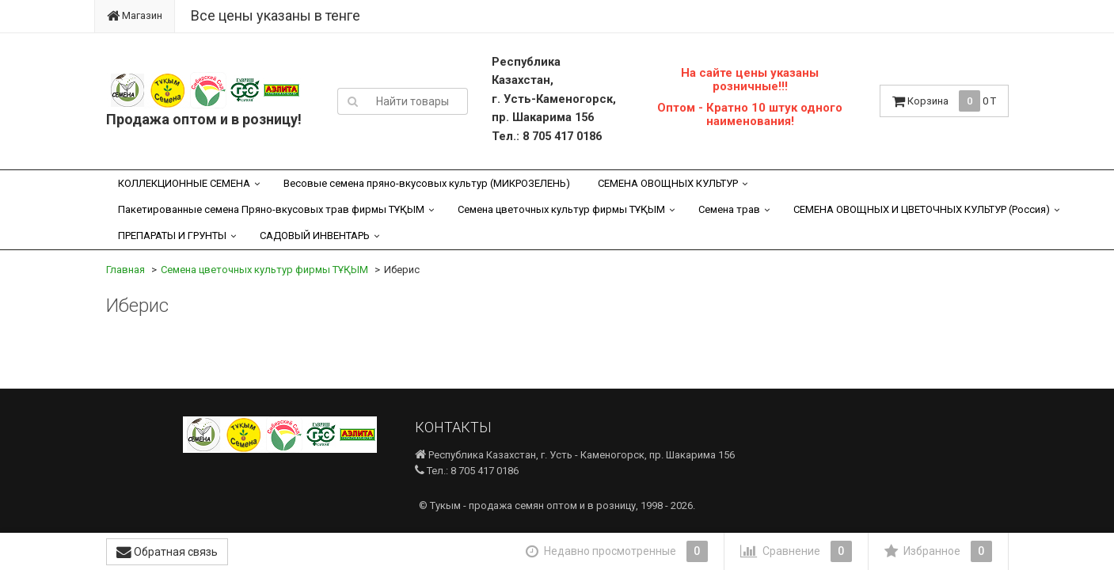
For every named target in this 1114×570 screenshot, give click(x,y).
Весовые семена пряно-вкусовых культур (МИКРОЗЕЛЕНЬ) (426, 183)
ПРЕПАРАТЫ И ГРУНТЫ (172, 235)
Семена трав (729, 209)
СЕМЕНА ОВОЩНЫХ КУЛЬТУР (668, 183)
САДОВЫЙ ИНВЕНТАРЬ (315, 235)
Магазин (134, 15)
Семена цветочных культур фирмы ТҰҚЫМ (561, 209)
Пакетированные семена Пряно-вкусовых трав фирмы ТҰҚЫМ (271, 209)
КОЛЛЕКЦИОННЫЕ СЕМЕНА (184, 183)
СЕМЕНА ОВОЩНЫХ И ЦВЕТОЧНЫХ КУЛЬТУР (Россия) (921, 209)
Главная (125, 270)
